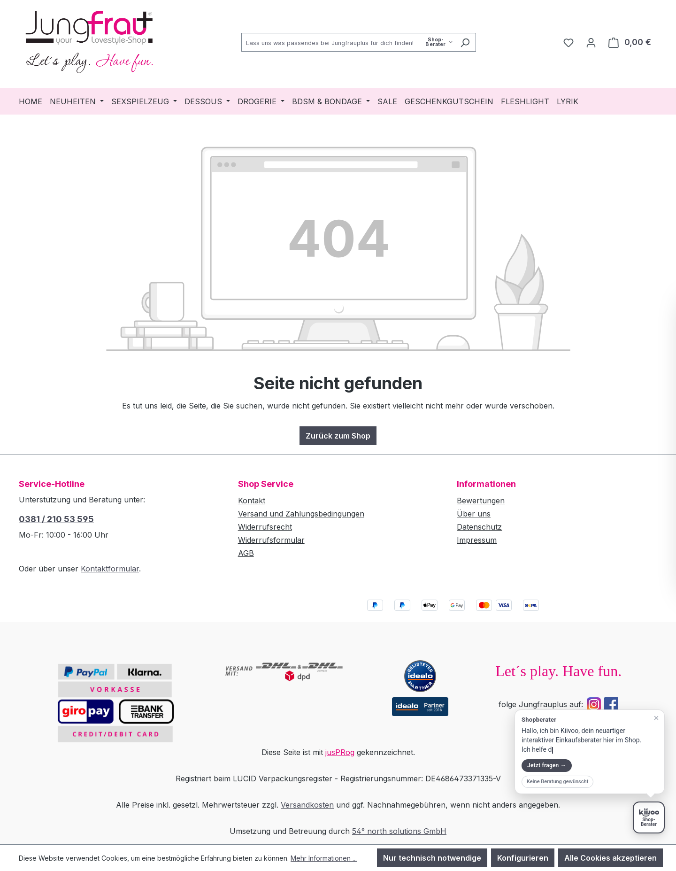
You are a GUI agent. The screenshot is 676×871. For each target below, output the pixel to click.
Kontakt (251, 500)
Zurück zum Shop (338, 435)
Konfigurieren (522, 858)
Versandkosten (307, 804)
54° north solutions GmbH (399, 831)
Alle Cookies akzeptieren (610, 858)
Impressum (477, 540)
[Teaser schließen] (656, 718)
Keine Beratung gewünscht (557, 782)
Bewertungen (481, 500)
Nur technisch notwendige (432, 858)
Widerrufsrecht (265, 527)
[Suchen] (465, 42)
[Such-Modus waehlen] (439, 42)
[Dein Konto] (591, 42)
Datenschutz (479, 527)
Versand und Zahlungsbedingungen (301, 513)
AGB (246, 553)
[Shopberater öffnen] (649, 817)
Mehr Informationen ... (324, 858)
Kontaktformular (110, 568)
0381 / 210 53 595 (56, 519)
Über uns (474, 513)
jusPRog (339, 752)
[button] (590, 751)
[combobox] (347, 42)
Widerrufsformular (271, 540)
